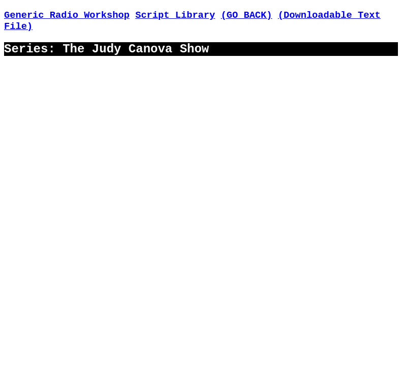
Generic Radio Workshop (67, 15)
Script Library (175, 15)
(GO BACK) (246, 15)
